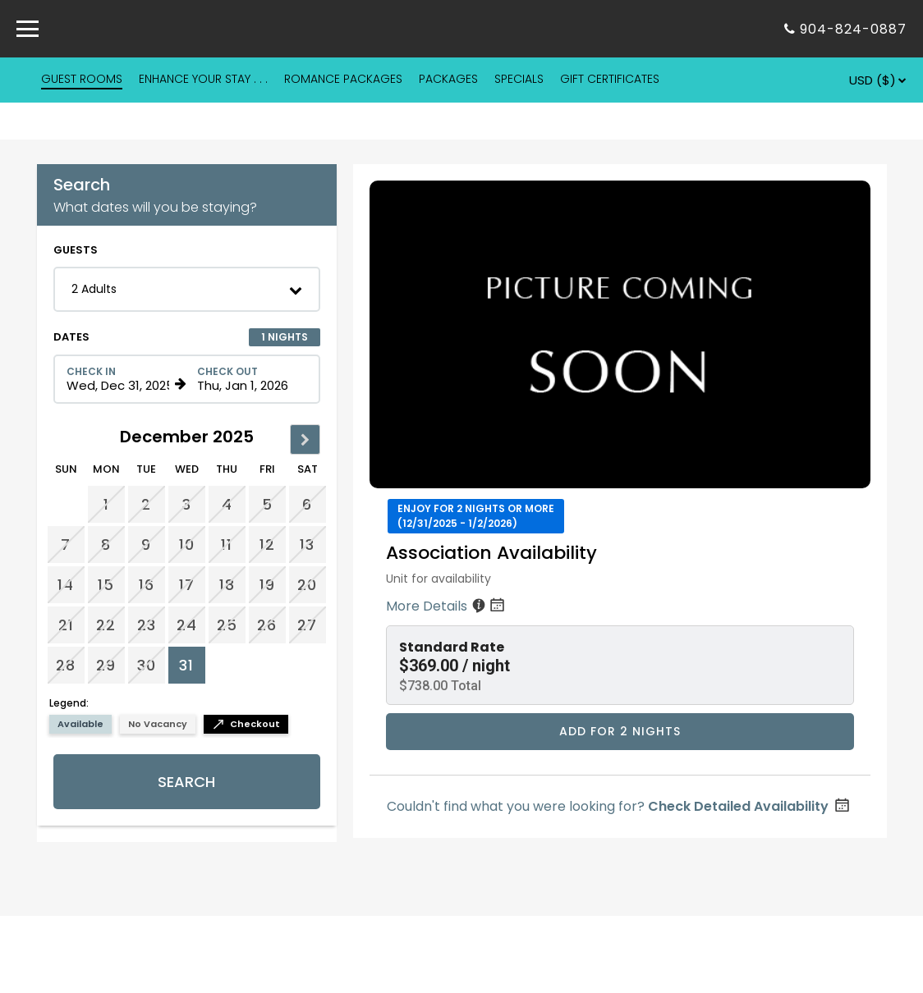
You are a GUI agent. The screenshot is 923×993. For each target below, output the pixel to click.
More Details (446, 606)
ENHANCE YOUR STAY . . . (203, 79)
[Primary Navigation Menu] (27, 29)
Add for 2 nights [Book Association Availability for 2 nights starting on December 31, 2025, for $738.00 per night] (620, 731)
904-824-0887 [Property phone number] (853, 29)
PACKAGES (448, 79)
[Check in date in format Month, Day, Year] (118, 379)
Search (186, 781)
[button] (186, 289)
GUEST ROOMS (81, 79)
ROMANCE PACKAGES (343, 79)
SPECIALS (519, 79)
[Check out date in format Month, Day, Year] (248, 379)
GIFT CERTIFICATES (609, 79)
